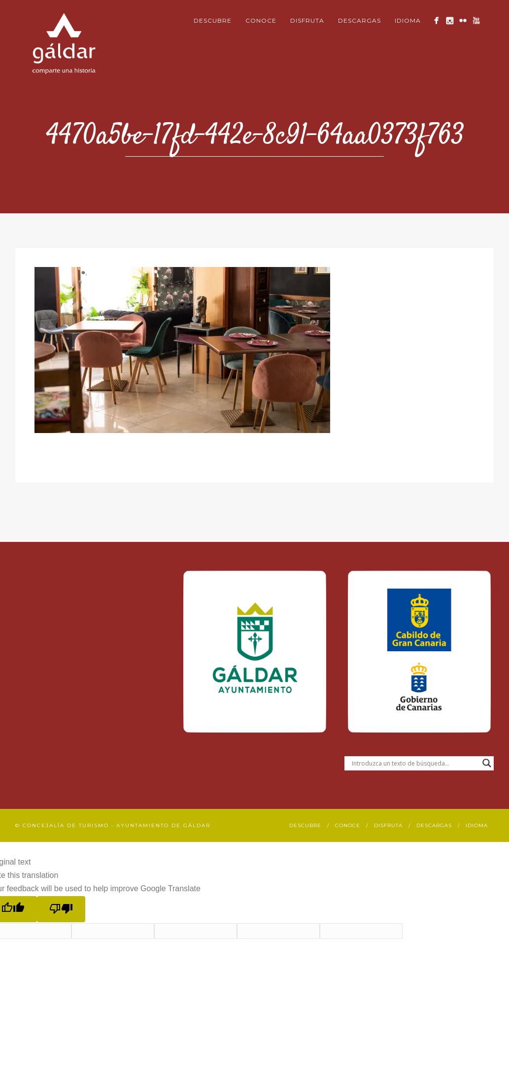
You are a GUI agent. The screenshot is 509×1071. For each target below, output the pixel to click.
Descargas (359, 20)
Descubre (213, 20)
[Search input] (414, 763)
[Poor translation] (61, 909)
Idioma (408, 20)
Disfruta (307, 20)
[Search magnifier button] (487, 763)
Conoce (260, 20)
